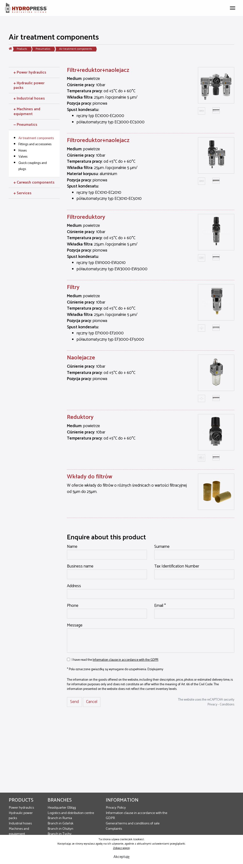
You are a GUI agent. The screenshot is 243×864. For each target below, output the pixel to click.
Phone (72, 606)
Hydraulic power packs (21, 815)
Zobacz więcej (121, 848)
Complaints (114, 829)
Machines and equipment (19, 831)
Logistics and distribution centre (71, 813)
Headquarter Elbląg (62, 808)
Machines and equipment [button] (27, 111)
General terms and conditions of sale (133, 823)
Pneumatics (43, 49)
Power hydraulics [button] (30, 72)
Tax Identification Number (176, 566)
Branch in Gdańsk (60, 823)
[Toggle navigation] (232, 7)
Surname (162, 547)
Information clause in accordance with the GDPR (125, 659)
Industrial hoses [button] (29, 98)
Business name (80, 566)
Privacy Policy (116, 808)
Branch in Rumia (60, 818)
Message (74, 625)
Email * (160, 606)
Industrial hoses (20, 823)
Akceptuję (121, 857)
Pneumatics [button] (25, 124)
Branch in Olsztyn (60, 829)
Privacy (212, 704)
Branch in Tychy (60, 834)
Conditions (227, 704)
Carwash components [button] (34, 182)
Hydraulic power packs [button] (29, 85)
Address (74, 586)
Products (22, 49)
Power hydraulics (21, 808)
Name (72, 547)
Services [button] (23, 193)
